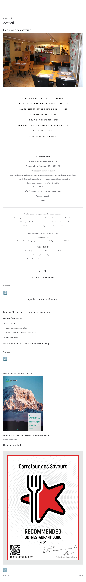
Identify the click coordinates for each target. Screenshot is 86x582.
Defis (31, 3)
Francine (80, 3)
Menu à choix (35, 120)
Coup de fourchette (12, 444)
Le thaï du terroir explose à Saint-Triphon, (26, 435)
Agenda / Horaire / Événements (43, 299)
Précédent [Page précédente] (6, 575)
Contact (59, 3)
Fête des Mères (69, 3)
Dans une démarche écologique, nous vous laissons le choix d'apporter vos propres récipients (43, 241)
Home (12, 3)
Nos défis (43, 271)
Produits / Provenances (43, 277)
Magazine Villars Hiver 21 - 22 (19, 373)
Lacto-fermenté (49, 3)
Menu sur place (43, 246)
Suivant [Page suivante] (80, 575)
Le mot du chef (43, 156)
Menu (18, 3)
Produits (39, 3)
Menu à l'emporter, (43, 237)
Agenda (25, 3)
